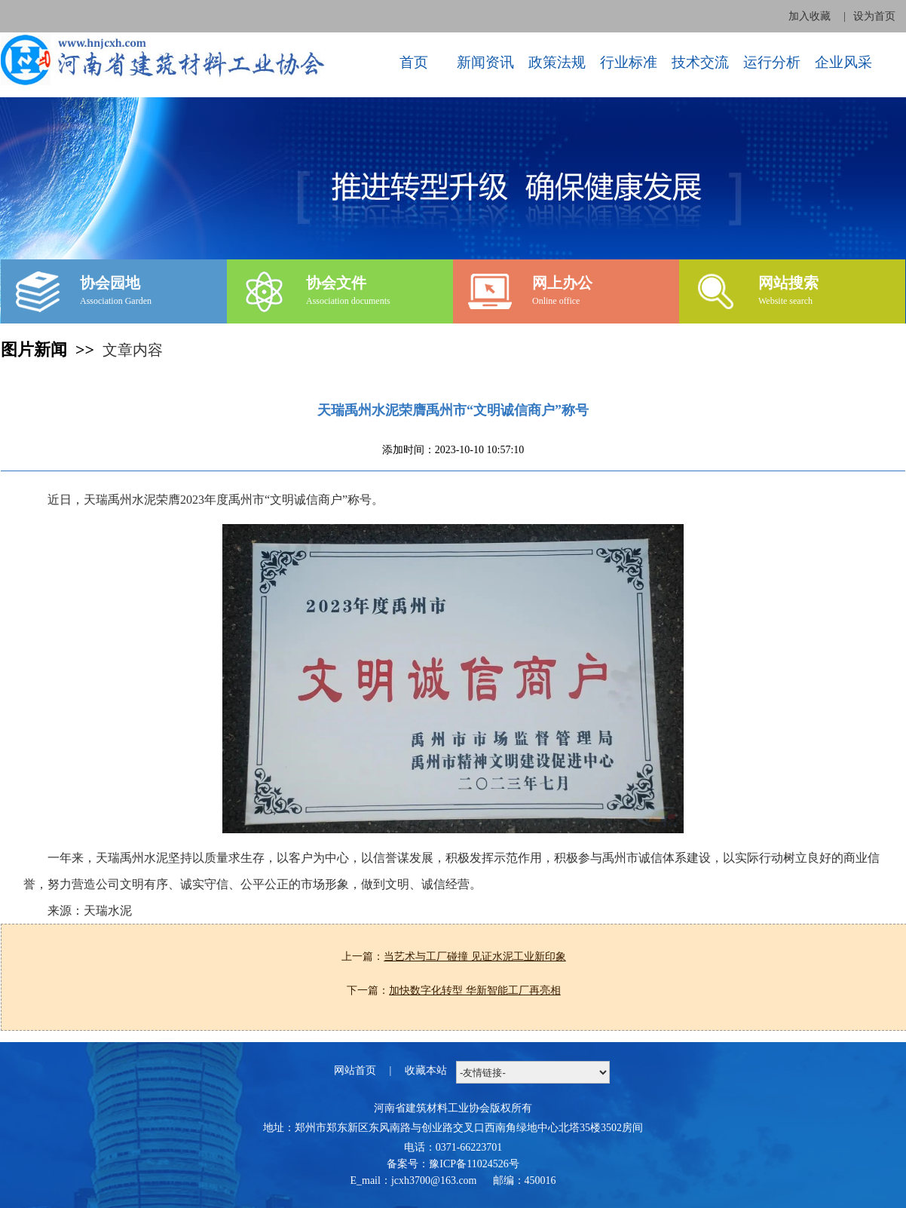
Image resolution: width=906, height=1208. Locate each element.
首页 (413, 62)
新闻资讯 (485, 62)
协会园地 (110, 282)
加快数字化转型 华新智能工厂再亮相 (475, 990)
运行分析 (771, 62)
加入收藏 (809, 16)
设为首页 (874, 16)
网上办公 (562, 282)
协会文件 (336, 282)
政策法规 (557, 62)
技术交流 (700, 62)
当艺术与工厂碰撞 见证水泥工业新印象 (475, 956)
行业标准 (628, 62)
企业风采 (843, 62)
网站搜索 (788, 282)
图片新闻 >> (52, 349)
